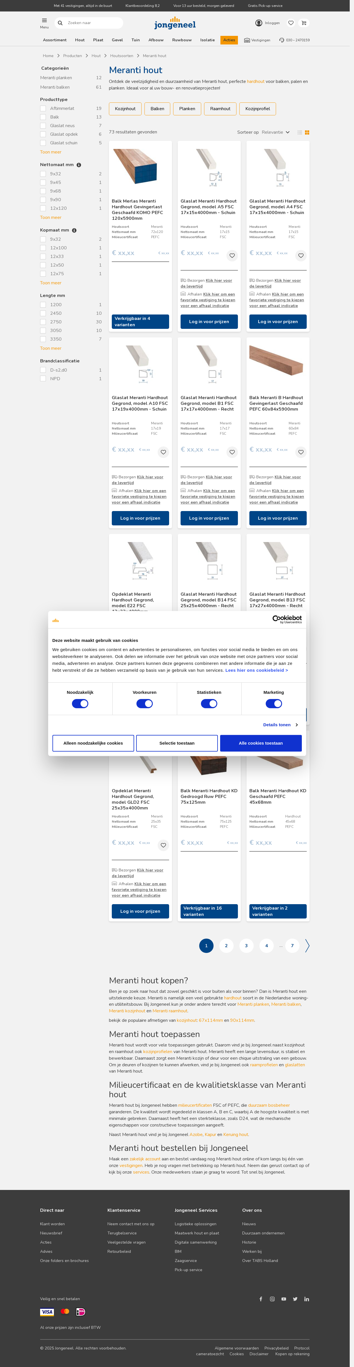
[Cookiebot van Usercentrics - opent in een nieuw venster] (277, 619)
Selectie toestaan (177, 743)
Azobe (196, 1134)
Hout (80, 40)
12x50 (57, 265)
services (141, 1172)
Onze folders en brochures (64, 1260)
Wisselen (302, 132)
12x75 (57, 274)
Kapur (210, 1134)
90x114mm (242, 1020)
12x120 (58, 208)
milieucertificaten (195, 1105)
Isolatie (207, 40)
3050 (56, 330)
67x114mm (211, 1020)
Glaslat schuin (63, 143)
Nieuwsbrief (51, 1233)
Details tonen (277, 724)
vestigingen (131, 1165)
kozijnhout (187, 1020)
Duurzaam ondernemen (263, 1233)
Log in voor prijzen (209, 322)
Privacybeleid (277, 1348)
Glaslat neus (62, 126)
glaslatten (295, 1065)
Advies (46, 1251)
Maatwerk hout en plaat (197, 1233)
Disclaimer (259, 1354)
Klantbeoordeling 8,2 (143, 5)
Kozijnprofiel (257, 109)
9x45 (55, 182)
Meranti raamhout (169, 1011)
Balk (54, 117)
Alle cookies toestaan (261, 743)
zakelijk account (145, 1159)
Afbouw (156, 40)
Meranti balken (55, 87)
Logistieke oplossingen (195, 1224)
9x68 (55, 191)
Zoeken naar (60, 23)
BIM (178, 1251)
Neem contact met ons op (130, 1224)
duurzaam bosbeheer (269, 1105)
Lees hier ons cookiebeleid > (256, 670)
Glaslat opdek (64, 134)
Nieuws (249, 1224)
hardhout (256, 81)
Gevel (117, 40)
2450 (56, 313)
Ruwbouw (182, 40)
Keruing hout (235, 1134)
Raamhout (220, 109)
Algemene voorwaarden (237, 1348)
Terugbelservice (122, 1233)
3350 (56, 339)
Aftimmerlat (62, 108)
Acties (229, 40)
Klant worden (52, 1224)
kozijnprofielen (157, 1051)
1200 (56, 305)
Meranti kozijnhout (127, 1011)
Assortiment (55, 40)
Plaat (98, 40)
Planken (187, 109)
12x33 (57, 256)
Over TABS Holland (260, 1260)
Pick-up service (188, 1270)
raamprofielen (264, 1065)
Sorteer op (248, 132)
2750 (56, 322)
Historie (249, 1242)
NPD (55, 379)
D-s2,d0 (59, 370)
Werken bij (252, 1251)
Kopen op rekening (292, 1354)
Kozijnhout (125, 109)
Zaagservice (186, 1260)
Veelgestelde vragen (126, 1242)
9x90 (55, 200)
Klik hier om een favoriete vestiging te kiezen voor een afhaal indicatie (208, 300)
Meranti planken (56, 78)
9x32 (55, 174)
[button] (44, 23)
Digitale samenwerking (196, 1242)
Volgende (307, 946)
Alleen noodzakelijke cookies (93, 743)
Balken (157, 109)
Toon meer (50, 152)
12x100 (58, 248)
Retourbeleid (119, 1251)
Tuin (136, 40)
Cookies (237, 1354)
